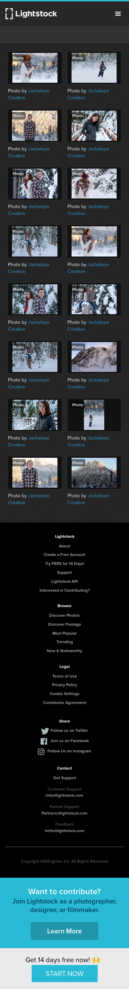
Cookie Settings (64, 693)
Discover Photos (64, 615)
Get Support (64, 778)
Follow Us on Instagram (69, 751)
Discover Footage (64, 624)
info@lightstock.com (64, 795)
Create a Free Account (64, 554)
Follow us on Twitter (69, 730)
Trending (64, 642)
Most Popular (64, 633)
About (64, 546)
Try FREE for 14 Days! (64, 563)
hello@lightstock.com (64, 830)
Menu (117, 13)
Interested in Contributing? (65, 590)
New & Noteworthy (64, 650)
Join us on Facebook (69, 740)
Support (64, 572)
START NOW (65, 973)
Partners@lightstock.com (64, 813)
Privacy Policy (64, 684)
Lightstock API (64, 581)
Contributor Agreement (64, 702)
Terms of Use (64, 676)
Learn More (64, 931)
